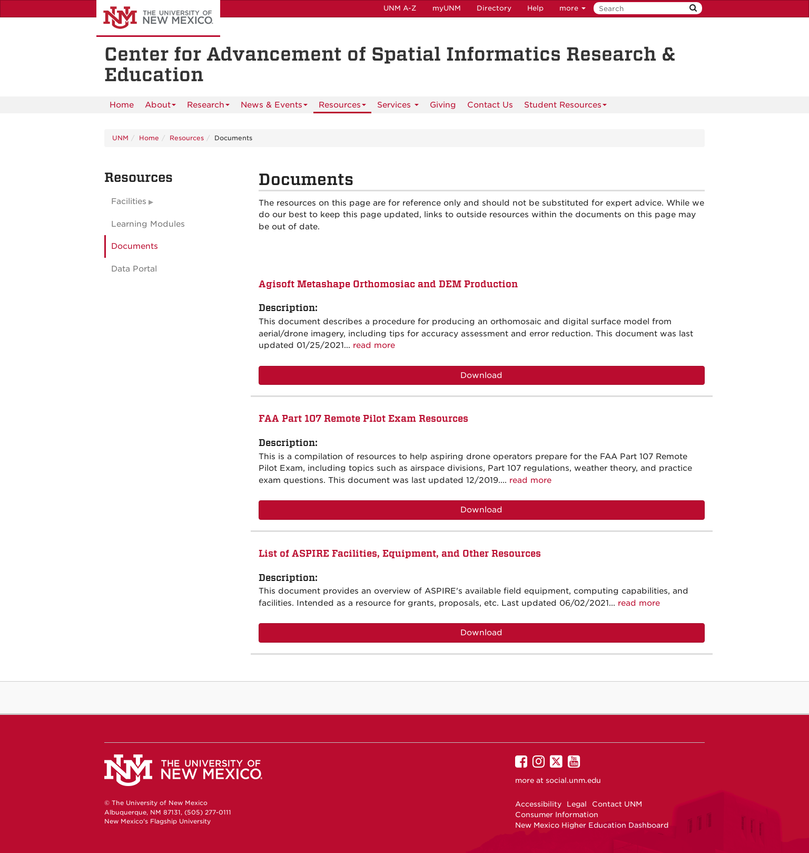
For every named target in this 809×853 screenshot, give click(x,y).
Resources (342, 106)
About (160, 106)
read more (374, 345)
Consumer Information (556, 814)
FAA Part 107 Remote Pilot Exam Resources (363, 418)
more (572, 8)
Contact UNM (617, 804)
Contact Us (490, 105)
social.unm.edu (573, 780)
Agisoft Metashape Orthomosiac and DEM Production (388, 284)
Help (535, 8)
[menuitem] (121, 104)
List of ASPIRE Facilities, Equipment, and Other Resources (400, 553)
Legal (577, 804)
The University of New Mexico (158, 18)
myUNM (446, 8)
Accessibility (538, 804)
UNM (120, 138)
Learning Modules (148, 224)
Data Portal (134, 269)
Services (398, 106)
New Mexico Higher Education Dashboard (591, 825)
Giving (443, 105)
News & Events (274, 106)
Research (208, 106)
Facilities (128, 201)
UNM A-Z (400, 8)
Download (481, 375)
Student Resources (565, 106)
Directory (494, 8)
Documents (134, 246)
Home (122, 105)
